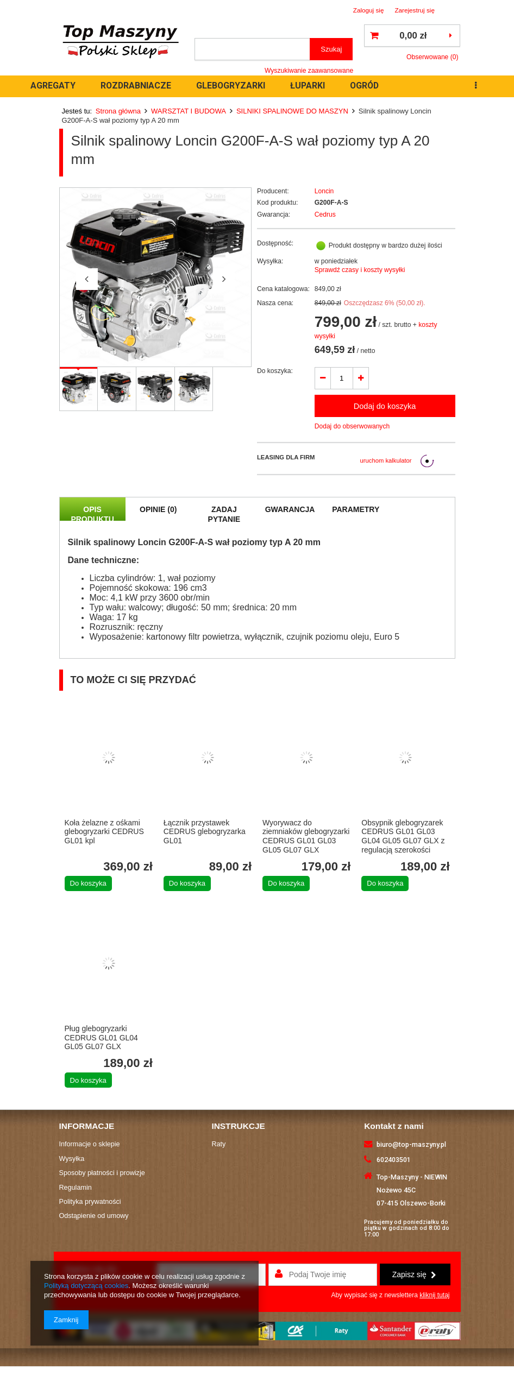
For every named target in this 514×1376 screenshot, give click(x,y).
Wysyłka (72, 1159)
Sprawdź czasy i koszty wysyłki (360, 270)
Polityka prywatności (90, 1201)
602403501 (394, 1160)
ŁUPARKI (307, 85)
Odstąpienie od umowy (94, 1216)
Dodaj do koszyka (385, 406)
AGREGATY (53, 85)
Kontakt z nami (393, 1126)
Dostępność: (275, 243)
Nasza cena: (275, 303)
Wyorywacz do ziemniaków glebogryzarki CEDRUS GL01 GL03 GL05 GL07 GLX (305, 836)
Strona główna (118, 111)
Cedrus (325, 214)
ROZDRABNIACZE (136, 85)
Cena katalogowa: (283, 289)
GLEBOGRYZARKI (230, 85)
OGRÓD (364, 85)
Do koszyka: (275, 371)
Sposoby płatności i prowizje (102, 1173)
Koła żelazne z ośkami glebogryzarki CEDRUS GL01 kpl (104, 831)
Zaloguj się (368, 10)
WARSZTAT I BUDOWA (188, 111)
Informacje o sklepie (89, 1144)
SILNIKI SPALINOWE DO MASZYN (292, 111)
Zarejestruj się (414, 10)
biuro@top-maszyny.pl (411, 1144)
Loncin (324, 191)
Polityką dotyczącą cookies (86, 1286)
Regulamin (75, 1187)
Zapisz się (414, 1274)
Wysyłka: (270, 261)
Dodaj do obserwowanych (352, 426)
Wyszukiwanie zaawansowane (309, 70)
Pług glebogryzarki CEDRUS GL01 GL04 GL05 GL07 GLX (101, 1037)
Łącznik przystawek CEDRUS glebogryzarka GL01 (205, 831)
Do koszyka (88, 883)
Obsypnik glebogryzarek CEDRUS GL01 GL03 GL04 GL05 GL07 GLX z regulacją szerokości (402, 836)
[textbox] (252, 49)
